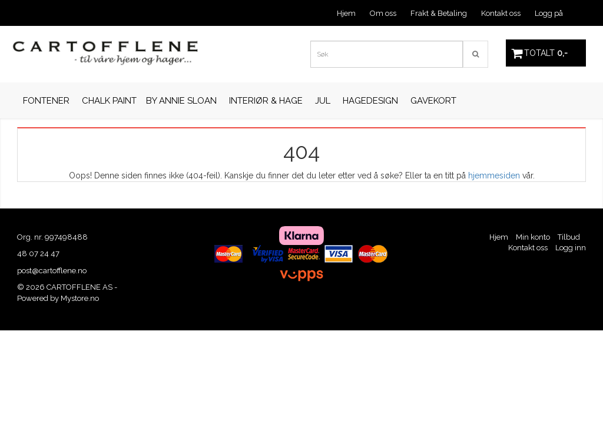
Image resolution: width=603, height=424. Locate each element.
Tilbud (569, 237)
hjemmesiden (494, 175)
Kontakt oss (501, 13)
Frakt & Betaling (438, 13)
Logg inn (570, 247)
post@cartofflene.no (52, 270)
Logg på (549, 13)
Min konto (533, 237)
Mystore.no (80, 298)
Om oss (383, 13)
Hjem (346, 13)
